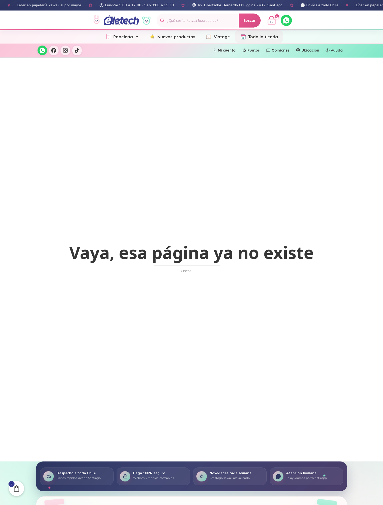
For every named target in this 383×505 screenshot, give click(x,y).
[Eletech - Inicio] (121, 20)
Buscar (249, 20)
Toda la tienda (259, 37)
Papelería (122, 37)
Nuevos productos (172, 37)
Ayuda (334, 50)
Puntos (251, 50)
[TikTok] (77, 50)
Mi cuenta (224, 50)
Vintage (217, 37)
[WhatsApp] (286, 20)
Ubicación (307, 50)
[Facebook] (54, 50)
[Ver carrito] (271, 20)
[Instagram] (65, 50)
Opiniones (277, 50)
